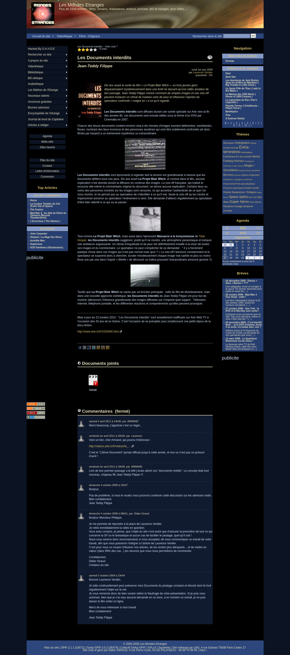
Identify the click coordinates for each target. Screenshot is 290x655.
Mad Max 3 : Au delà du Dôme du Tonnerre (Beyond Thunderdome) (48, 215)
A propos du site (38, 60)
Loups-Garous (238, 166)
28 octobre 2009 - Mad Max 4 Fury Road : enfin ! (241, 296)
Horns (33, 200)
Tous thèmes (255, 202)
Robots (227, 192)
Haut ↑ (203, 650)
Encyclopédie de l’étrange (44, 113)
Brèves (242, 273)
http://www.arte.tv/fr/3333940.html (98, 331)
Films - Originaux (89, 36)
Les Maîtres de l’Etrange (43, 90)
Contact (47, 165)
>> (258, 228)
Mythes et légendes (250, 175)
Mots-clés (47, 141)
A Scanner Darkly (235, 118)
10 (245, 125)
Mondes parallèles (252, 170)
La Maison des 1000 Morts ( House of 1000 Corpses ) (241, 95)
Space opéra (238, 197)
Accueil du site (41, 36)
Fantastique (246, 152)
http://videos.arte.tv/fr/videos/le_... (110, 446)
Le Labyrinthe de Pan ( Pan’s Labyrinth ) (241, 101)
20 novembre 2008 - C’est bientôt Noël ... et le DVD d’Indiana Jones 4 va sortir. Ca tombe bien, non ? (244, 324)
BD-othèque (35, 78)
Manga (241, 170)
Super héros (239, 201)
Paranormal (229, 183)
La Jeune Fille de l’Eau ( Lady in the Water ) (243, 89)
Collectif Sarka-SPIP (132, 647)
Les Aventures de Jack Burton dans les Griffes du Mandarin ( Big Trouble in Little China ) (242, 82)
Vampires (228, 206)
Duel (228, 73)
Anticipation (241, 143)
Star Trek (252, 197)
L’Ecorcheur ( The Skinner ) (45, 221)
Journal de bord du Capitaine (46, 119)
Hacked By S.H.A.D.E (41, 48)
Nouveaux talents (39, 95)
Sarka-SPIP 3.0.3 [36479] (102, 647)
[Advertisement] (45, 329)
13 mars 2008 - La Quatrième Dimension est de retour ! (241, 340)
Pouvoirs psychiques (233, 188)
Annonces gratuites (40, 101)
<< (227, 228)
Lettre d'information (47, 171)
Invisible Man (37, 241)
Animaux (229, 142)
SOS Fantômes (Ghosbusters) (46, 247)
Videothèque (64, 36)
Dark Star (231, 77)
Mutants (237, 175)
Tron (228, 115)
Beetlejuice (232, 112)
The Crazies (36, 210)
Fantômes (229, 156)
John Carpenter (38, 234)
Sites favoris (47, 147)
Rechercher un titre (40, 54)
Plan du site (47, 160)
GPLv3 (152, 647)
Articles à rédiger (38, 125)
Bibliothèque (35, 72)
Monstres (228, 174)
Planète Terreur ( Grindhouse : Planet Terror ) (242, 107)
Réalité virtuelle (252, 188)
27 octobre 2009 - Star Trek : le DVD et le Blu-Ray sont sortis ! (242, 310)
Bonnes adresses (39, 107)
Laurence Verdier (202, 72)
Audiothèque (36, 84)
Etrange (230, 61)
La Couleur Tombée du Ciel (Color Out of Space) (45, 205)
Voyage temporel (243, 206)
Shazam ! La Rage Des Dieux (46, 237)
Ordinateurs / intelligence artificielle (238, 179)
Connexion (47, 176)
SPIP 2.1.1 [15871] (72, 647)
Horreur (239, 161)
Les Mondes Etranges (81, 4)
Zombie (227, 210)
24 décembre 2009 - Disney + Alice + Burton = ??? (241, 282)
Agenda (47, 136)
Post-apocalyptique (245, 183)
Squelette (164, 647)
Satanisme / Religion (244, 192)
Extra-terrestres (236, 149)
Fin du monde (243, 156)
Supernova (36, 244)
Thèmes (242, 134)
